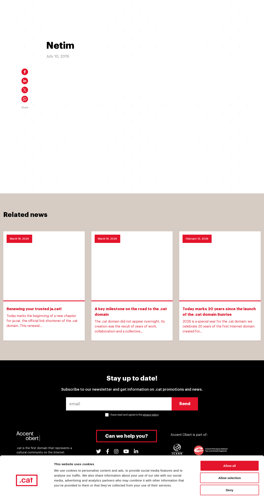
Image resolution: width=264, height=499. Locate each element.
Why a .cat (132, 9)
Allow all (229, 448)
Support (190, 9)
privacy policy (150, 415)
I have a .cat (106, 9)
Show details (216, 491)
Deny (229, 472)
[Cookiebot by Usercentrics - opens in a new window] (27, 491)
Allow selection (229, 460)
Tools (210, 9)
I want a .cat (79, 9)
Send (184, 404)
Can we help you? (126, 436)
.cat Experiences (162, 9)
